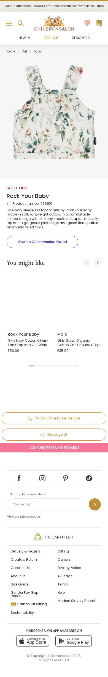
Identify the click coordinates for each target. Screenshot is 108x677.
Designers (81, 37)
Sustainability (22, 612)
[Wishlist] (87, 23)
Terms (63, 584)
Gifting (63, 551)
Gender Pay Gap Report (24, 594)
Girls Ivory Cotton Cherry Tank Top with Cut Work (28, 342)
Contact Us (20, 567)
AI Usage (65, 576)
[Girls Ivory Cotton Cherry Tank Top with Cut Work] (29, 299)
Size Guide (19, 584)
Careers (64, 559)
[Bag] (99, 23)
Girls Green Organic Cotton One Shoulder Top (78, 342)
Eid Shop (51, 37)
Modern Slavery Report (76, 600)
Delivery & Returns (25, 551)
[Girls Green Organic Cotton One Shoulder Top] (78, 299)
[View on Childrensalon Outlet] (42, 242)
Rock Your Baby (28, 196)
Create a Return (24, 559)
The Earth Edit (54, 537)
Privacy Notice (69, 567)
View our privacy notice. (23, 517)
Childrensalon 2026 (64, 655)
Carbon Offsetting (29, 604)
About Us (18, 576)
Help (61, 592)
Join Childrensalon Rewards (54, 447)
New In (24, 37)
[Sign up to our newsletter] (95, 504)
